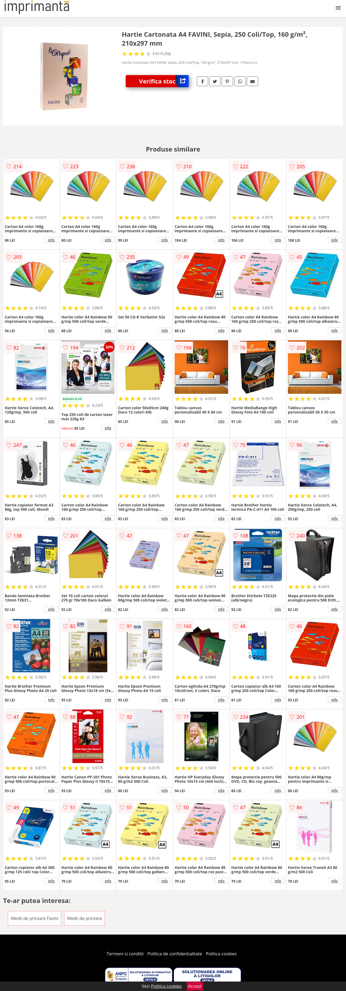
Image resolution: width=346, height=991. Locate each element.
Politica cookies (221, 954)
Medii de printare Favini (34, 918)
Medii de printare (84, 918)
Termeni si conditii (125, 954)
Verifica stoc (164, 81)
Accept (195, 986)
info (51, 239)
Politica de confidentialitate (175, 954)
